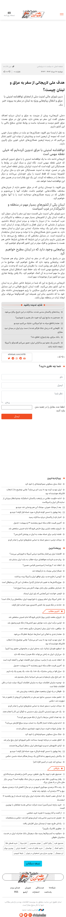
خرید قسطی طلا (12, 843)
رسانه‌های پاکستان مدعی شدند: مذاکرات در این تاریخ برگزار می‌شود (32, 312)
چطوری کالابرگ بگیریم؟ (52, 828)
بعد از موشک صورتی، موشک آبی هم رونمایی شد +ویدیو (38, 507)
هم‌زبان (28, 887)
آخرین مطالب (53, 611)
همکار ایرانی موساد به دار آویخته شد (47, 571)
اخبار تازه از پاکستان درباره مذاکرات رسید (45, 517)
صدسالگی (40, 887)
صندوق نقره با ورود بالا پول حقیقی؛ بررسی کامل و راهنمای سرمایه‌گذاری (32, 774)
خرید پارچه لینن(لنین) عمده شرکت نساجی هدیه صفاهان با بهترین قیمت (35, 806)
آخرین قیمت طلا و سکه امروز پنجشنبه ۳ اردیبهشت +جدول (38, 523)
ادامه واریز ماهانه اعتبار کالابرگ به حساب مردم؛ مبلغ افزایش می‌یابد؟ (33, 723)
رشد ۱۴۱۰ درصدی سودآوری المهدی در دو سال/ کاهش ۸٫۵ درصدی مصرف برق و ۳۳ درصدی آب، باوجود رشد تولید (33, 789)
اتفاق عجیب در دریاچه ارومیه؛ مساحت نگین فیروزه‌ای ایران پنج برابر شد (33, 740)
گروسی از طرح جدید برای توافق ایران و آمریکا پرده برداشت (38, 576)
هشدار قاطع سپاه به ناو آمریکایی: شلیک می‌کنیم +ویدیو (36, 323)
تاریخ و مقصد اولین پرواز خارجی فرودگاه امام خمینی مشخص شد (35, 528)
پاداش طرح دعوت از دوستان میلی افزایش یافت (42, 823)
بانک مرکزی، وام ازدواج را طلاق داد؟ (45, 337)
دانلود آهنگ (58, 848)
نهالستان (48, 848)
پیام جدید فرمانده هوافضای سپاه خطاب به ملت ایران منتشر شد (35, 559)
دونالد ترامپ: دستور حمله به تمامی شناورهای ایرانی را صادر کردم (35, 540)
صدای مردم (15, 887)
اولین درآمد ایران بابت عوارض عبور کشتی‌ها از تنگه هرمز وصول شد (35, 623)
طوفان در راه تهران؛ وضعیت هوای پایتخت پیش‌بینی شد (39, 691)
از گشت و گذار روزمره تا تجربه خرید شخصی (44, 813)
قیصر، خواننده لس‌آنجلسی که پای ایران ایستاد (42, 593)
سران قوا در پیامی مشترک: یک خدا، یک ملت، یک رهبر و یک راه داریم (34, 671)
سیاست (49, 66)
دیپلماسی (40, 66)
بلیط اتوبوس (18, 853)
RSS (16, 892)
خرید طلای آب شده (35, 848)
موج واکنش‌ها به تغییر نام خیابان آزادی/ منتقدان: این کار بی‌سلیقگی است (32, 582)
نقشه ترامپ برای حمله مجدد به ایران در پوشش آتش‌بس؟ (38, 534)
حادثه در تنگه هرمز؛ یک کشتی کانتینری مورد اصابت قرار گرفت (37, 605)
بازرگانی (56, 768)
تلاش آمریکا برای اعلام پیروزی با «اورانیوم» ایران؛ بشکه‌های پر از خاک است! (32, 599)
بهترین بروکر (8, 848)
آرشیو (25, 892)
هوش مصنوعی (35, 843)
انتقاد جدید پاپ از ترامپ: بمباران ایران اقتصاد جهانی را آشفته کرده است (32, 660)
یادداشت (48, 892)
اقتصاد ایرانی (21, 848)
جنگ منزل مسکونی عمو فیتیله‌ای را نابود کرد (43, 484)
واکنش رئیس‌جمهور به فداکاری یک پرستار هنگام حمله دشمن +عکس (34, 756)
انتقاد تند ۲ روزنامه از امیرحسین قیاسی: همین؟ (42, 565)
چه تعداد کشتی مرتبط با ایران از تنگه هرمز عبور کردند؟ (39, 717)
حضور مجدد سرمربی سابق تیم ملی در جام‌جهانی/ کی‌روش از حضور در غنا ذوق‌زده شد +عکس (34, 699)
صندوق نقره (58, 843)
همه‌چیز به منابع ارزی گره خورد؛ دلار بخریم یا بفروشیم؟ (37, 317)
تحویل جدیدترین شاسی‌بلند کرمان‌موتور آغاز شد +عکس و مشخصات (34, 818)
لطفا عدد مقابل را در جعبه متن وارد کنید (50, 409)
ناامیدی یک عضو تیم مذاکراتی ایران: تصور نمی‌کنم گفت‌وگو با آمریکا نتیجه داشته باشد (34, 344)
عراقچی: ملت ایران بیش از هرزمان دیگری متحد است (40, 628)
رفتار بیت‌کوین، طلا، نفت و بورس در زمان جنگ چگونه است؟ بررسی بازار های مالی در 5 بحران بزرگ (34, 781)
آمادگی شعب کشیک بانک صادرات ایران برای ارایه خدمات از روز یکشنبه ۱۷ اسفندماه (34, 798)
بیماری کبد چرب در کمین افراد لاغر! (47, 762)
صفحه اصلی (58, 66)
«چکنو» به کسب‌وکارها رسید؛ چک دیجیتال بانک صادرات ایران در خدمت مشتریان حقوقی (34, 835)
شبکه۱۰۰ (52, 887)
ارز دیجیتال (59, 853)
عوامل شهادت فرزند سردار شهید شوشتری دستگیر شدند (39, 728)
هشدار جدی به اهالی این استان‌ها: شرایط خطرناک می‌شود (38, 634)
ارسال (16, 416)
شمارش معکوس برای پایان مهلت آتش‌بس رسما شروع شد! (38, 588)
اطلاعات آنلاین (33, 14)
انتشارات (35, 892)
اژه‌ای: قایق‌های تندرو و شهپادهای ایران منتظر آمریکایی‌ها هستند (35, 745)
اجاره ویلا (23, 843)
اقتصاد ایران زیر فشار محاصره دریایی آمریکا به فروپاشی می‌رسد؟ (36, 554)
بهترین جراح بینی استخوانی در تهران (39, 853)
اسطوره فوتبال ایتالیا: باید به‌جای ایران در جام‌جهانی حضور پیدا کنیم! (33, 648)
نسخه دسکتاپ (33, 863)
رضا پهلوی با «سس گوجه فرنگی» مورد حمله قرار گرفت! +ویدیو (35, 512)
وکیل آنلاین (47, 843)
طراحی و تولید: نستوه (33, 910)
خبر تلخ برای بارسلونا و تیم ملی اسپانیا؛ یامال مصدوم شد (38, 677)
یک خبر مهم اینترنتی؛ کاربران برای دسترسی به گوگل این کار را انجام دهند (32, 711)
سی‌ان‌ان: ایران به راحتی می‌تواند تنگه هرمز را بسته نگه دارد (38, 654)
